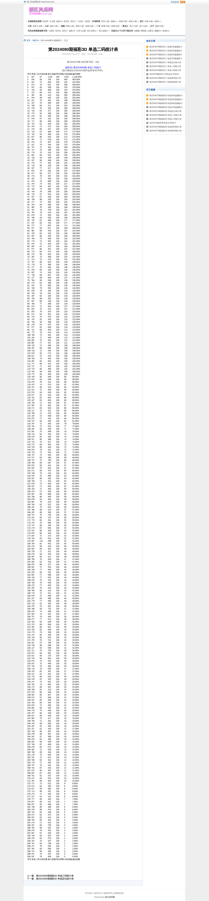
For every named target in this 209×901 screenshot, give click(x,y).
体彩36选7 (123, 21)
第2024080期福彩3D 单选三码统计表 (55, 875)
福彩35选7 (159, 26)
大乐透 (52, 21)
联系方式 (98, 893)
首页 (28, 40)
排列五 (66, 21)
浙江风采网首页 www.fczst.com (40, 2)
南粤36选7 (115, 26)
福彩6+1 (114, 21)
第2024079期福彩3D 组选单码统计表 (165, 127)
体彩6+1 (157, 21)
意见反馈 (175, 2)
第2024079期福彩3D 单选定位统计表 (165, 111)
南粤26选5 (105, 26)
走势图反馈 (118, 893)
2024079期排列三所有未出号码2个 (164, 74)
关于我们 (89, 893)
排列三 (73, 21)
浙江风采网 (110, 897)
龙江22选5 (133, 26)
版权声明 (108, 893)
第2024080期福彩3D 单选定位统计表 (55, 878)
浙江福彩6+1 (104, 31)
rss (182, 2)
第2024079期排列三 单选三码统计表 (165, 70)
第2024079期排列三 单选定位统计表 (165, 62)
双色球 (45, 21)
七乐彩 (80, 21)
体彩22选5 (133, 21)
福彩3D (59, 21)
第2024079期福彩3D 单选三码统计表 (165, 119)
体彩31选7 (80, 26)
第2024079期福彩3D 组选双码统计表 (165, 131)
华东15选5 (105, 21)
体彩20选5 (149, 21)
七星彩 (87, 21)
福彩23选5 (54, 26)
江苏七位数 (81, 31)
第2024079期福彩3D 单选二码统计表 (165, 115)
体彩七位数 (37, 26)
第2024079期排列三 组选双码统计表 (165, 82)
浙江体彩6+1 (92, 31)
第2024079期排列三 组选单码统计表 (165, 78)
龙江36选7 (143, 26)
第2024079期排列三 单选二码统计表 (165, 66)
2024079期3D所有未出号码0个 (162, 123)
